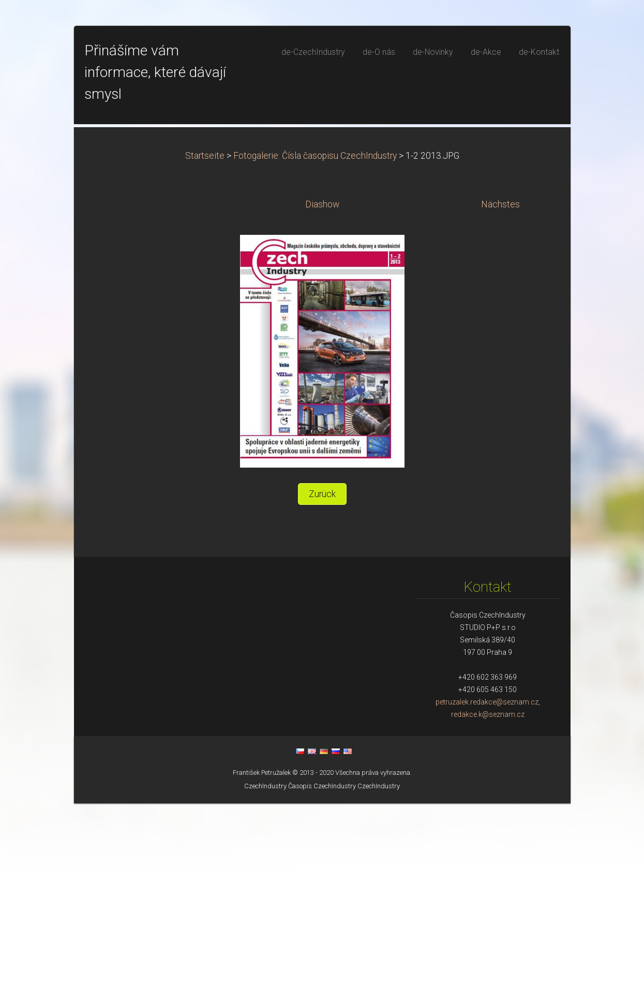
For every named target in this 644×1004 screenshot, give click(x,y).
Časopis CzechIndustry (322, 987)
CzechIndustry (265, 987)
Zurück (322, 695)
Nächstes (500, 405)
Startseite (204, 356)
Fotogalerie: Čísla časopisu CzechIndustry (315, 356)
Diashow (322, 405)
